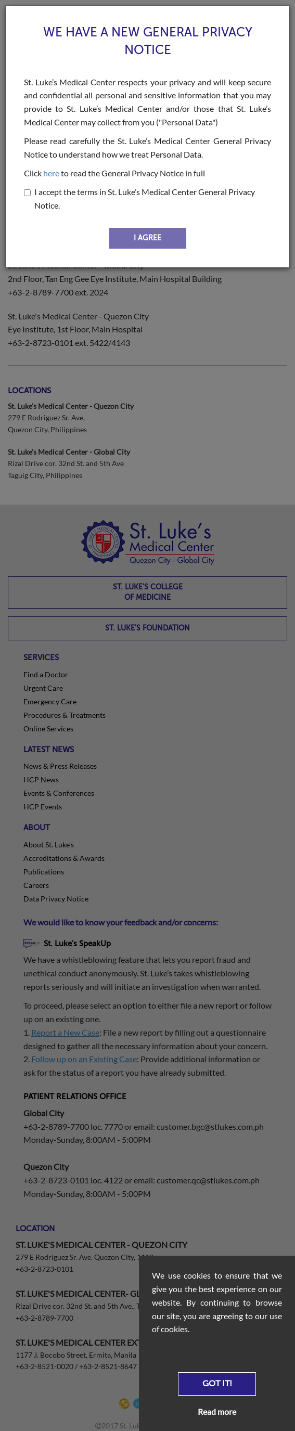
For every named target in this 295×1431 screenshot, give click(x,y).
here (51, 173)
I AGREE (147, 238)
